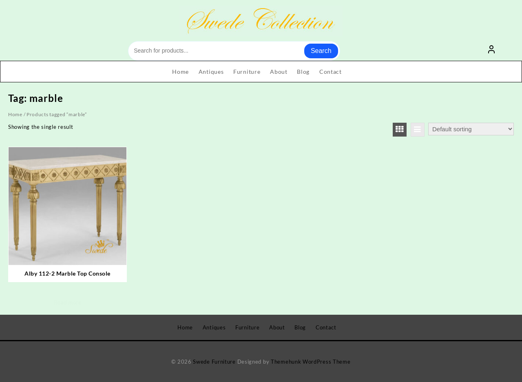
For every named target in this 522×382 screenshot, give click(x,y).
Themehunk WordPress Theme (311, 361)
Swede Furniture (214, 361)
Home (15, 114)
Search (321, 50)
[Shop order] (471, 129)
